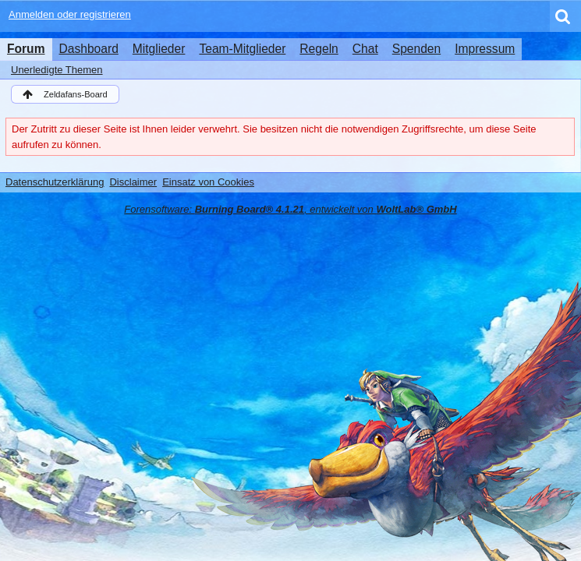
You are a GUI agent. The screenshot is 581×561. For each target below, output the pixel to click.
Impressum (485, 48)
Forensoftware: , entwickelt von (290, 209)
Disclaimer (133, 182)
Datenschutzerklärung (54, 182)
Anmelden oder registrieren (70, 14)
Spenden (416, 48)
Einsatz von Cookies (208, 182)
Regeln (318, 48)
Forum (26, 48)
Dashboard (89, 48)
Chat (365, 48)
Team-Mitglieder (242, 48)
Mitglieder (159, 48)
